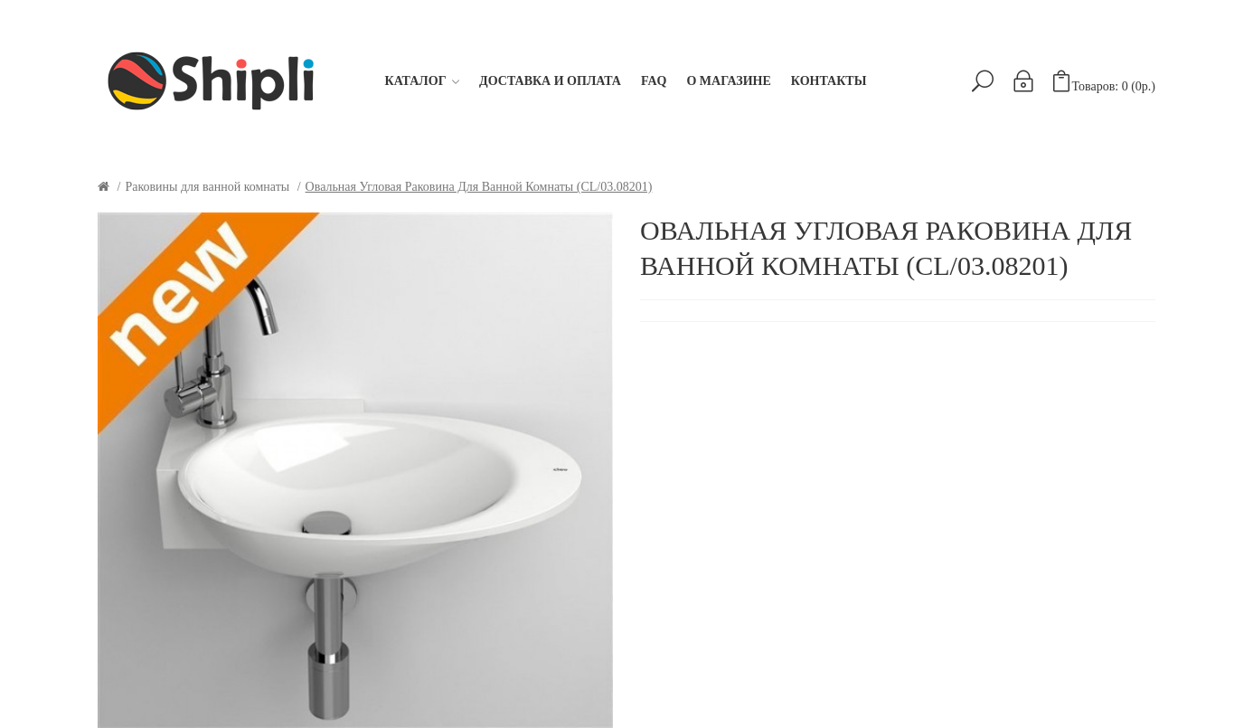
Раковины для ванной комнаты (207, 187)
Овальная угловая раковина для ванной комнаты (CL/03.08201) (479, 187)
